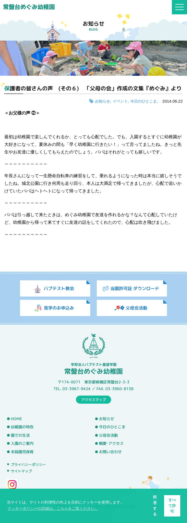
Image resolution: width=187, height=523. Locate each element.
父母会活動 (108, 435)
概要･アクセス (111, 443)
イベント (120, 101)
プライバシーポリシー (28, 464)
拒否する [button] (155, 505)
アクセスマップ (93, 399)
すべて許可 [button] (172, 506)
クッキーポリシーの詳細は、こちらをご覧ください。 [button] (53, 508)
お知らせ (102, 101)
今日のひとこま (143, 101)
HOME (16, 418)
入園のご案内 (22, 443)
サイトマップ (21, 471)
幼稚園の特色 (22, 427)
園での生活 (20, 435)
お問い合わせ (110, 452)
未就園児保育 (22, 452)
